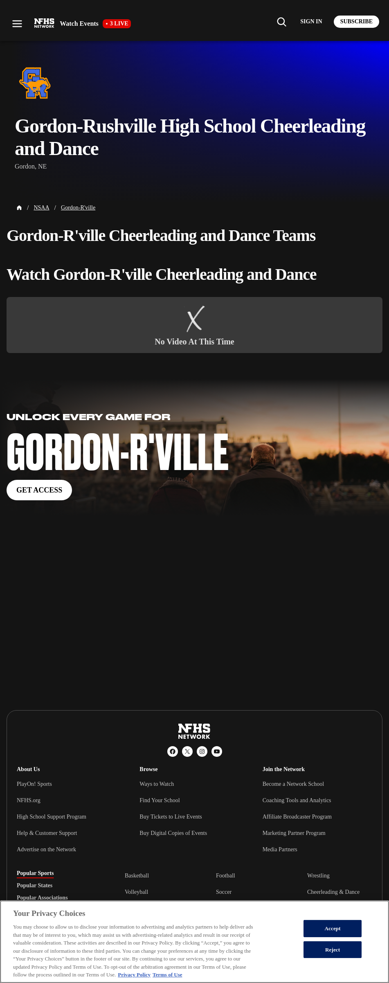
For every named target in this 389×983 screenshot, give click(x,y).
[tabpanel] (248, 892)
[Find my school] (281, 21)
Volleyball (136, 892)
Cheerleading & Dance (333, 892)
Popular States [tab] (34, 886)
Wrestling (318, 876)
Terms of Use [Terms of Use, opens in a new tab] (167, 975)
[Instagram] (202, 751)
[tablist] (58, 886)
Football (225, 876)
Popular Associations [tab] (42, 898)
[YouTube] (216, 751)
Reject (332, 950)
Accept (333, 928)
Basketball (137, 876)
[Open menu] (17, 23)
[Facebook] (172, 751)
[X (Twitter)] (187, 751)
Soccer (224, 892)
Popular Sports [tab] (35, 873)
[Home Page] (19, 208)
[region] (194, 941)
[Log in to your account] (311, 22)
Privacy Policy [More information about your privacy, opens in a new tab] (134, 975)
